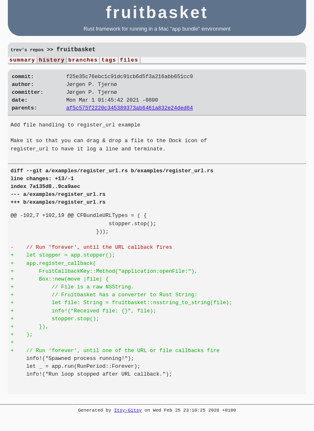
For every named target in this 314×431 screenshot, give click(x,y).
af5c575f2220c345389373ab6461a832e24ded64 (129, 115)
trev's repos (27, 50)
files (129, 60)
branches (83, 60)
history (52, 60)
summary (22, 60)
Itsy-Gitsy (128, 417)
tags (109, 60)
